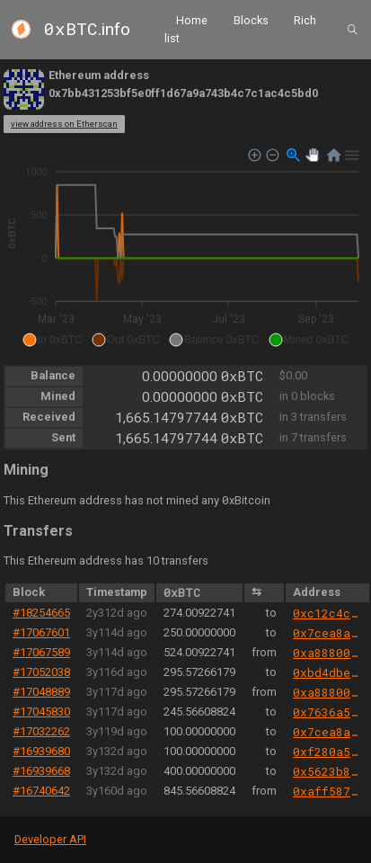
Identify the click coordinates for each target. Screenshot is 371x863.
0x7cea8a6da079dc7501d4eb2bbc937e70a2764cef (327, 633)
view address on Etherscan (64, 124)
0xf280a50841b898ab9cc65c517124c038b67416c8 (327, 751)
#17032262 (41, 731)
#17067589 (41, 652)
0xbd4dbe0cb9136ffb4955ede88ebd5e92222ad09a (327, 672)
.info (87, 29)
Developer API (50, 839)
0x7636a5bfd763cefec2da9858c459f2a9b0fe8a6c (327, 712)
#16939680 (41, 751)
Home (192, 20)
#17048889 (41, 691)
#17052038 (41, 672)
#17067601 (41, 632)
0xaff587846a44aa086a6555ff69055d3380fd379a (327, 791)
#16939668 (41, 771)
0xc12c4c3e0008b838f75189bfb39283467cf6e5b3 (327, 613)
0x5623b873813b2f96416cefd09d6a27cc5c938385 (327, 771)
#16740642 (41, 790)
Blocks (251, 20)
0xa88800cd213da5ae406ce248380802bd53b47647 (327, 652)
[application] (185, 248)
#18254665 (41, 612)
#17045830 (41, 711)
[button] (52, 340)
